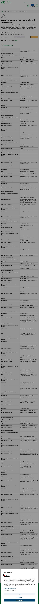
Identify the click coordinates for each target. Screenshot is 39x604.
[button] (6, 575)
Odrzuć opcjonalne (19, 594)
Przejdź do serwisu (19, 600)
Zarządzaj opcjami (19, 597)
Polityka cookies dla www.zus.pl (10, 588)
